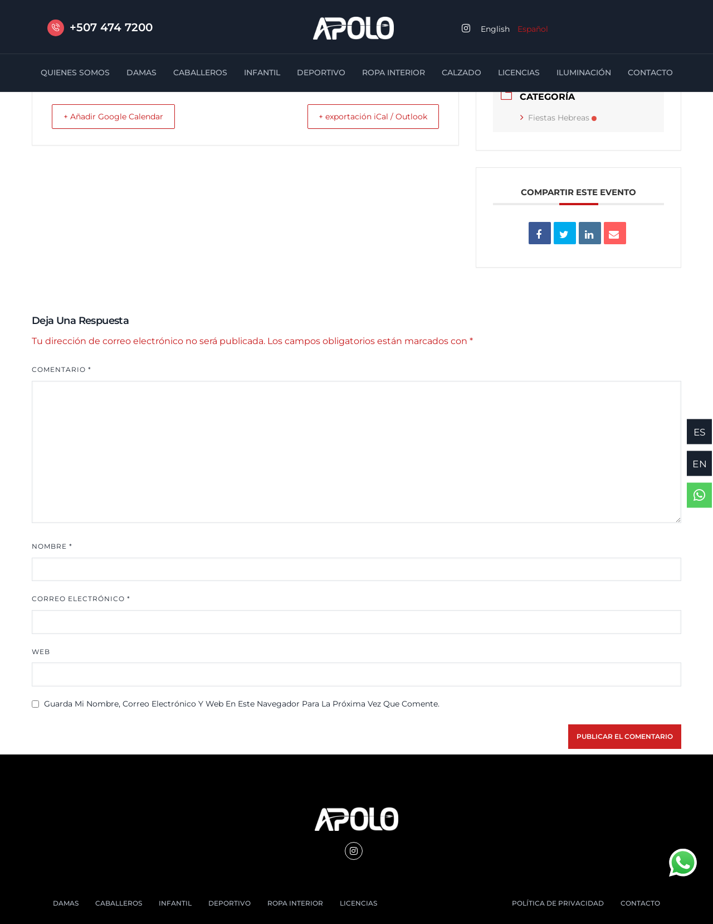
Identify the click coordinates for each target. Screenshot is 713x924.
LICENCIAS (519, 72)
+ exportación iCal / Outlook (365, 116)
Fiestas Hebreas (558, 118)
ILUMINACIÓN (583, 72)
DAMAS (141, 72)
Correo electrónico (81, 598)
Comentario (61, 369)
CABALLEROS (200, 72)
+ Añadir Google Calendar (121, 116)
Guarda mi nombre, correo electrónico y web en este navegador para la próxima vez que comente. (241, 704)
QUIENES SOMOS (75, 72)
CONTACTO (650, 72)
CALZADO (461, 72)
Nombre (52, 546)
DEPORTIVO (321, 72)
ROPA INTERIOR (393, 72)
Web (41, 651)
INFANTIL (262, 72)
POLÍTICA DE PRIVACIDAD (558, 903)
